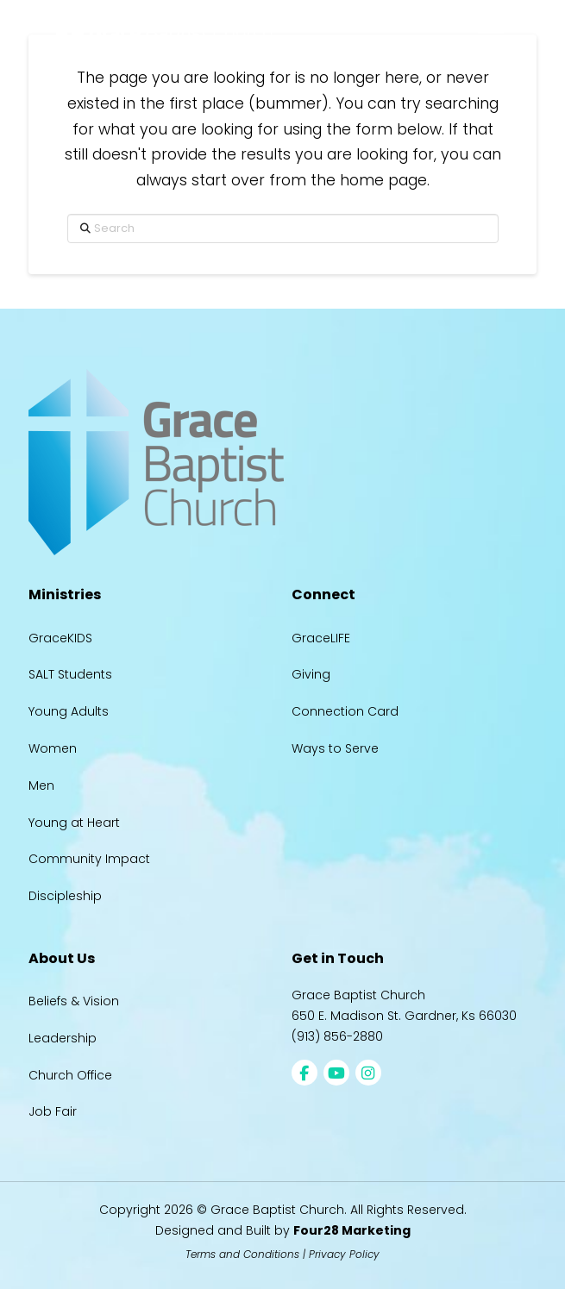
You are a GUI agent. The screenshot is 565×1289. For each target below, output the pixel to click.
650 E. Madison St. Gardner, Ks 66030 (404, 1015)
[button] (491, 33)
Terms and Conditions (242, 1254)
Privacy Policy (344, 1254)
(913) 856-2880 (337, 1036)
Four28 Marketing (352, 1230)
